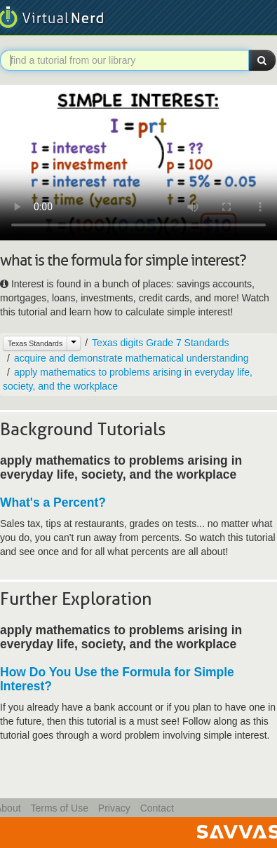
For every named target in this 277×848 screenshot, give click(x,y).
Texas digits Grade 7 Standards (160, 342)
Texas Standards (35, 343)
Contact (157, 808)
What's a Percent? (53, 502)
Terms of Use (59, 808)
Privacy (114, 808)
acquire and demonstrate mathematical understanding (131, 358)
